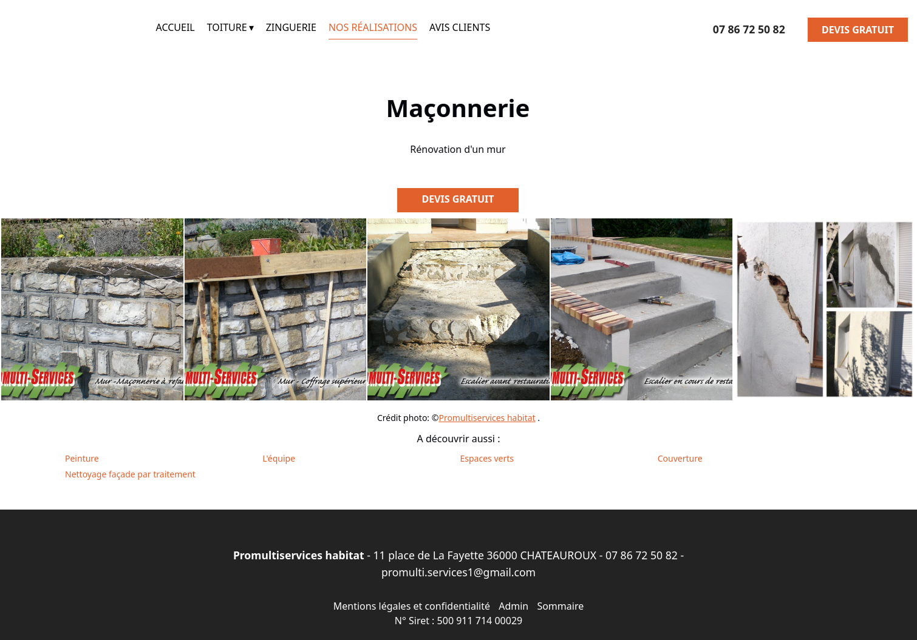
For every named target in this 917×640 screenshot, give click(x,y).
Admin (513, 606)
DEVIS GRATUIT (858, 29)
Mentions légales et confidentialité (411, 606)
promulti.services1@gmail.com (458, 572)
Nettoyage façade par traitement (130, 474)
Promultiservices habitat (486, 417)
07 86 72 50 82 (641, 555)
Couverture (680, 458)
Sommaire (560, 606)
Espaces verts (487, 458)
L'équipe (278, 458)
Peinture (82, 458)
